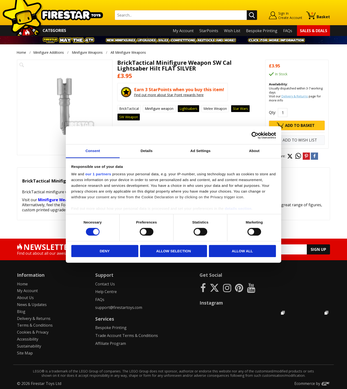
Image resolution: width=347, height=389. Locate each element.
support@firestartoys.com (118, 307)
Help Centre (106, 291)
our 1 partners (98, 174)
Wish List (232, 30)
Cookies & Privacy (33, 332)
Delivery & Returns (294, 96)
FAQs (287, 30)
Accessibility (27, 339)
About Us (25, 297)
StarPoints (208, 30)
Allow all (242, 251)
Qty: (272, 112)
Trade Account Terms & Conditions (126, 335)
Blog (21, 311)
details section (238, 208)
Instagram (211, 303)
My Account (183, 30)
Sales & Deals (313, 30)
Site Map (25, 353)
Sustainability (29, 346)
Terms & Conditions (35, 325)
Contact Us (105, 284)
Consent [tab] (92, 151)
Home (21, 52)
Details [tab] (147, 151)
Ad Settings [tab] (200, 151)
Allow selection (173, 251)
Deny (105, 251)
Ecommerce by (312, 383)
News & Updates (32, 304)
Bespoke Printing (261, 30)
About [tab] (254, 151)
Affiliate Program (110, 343)
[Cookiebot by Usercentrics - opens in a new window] (255, 135)
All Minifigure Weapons (128, 52)
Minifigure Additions (48, 52)
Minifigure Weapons (87, 52)
